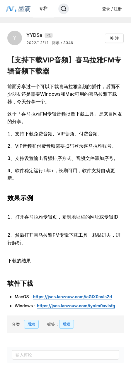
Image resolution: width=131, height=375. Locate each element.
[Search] (63, 9)
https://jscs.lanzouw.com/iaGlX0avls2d (72, 296)
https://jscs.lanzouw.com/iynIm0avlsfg (76, 305)
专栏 (43, 8)
